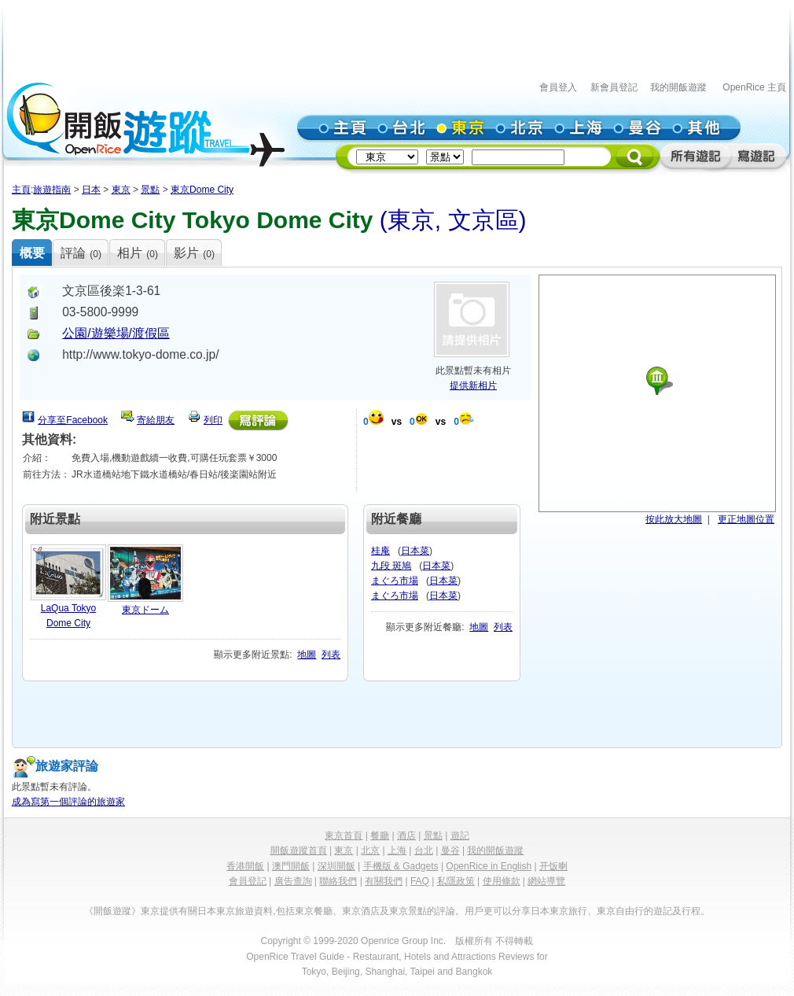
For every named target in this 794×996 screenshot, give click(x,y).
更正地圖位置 (746, 519)
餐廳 (379, 835)
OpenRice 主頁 (754, 87)
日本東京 (216, 911)
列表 (331, 654)
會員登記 (248, 881)
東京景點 (408, 911)
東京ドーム (145, 609)
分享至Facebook (73, 420)
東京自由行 (620, 911)
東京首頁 (343, 835)
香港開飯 (245, 866)
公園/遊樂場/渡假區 (116, 333)
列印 (213, 420)
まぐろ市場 (394, 580)
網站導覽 (546, 881)
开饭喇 (553, 866)
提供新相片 (473, 385)
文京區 (483, 220)
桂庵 (380, 550)
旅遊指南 (52, 189)
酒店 (406, 835)
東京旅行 (568, 911)
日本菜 (415, 550)
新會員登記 (614, 87)
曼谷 (450, 850)
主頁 (21, 189)
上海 (397, 850)
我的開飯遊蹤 (678, 87)
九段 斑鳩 (391, 565)
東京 (121, 189)
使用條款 (501, 881)
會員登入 (558, 87)
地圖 (306, 654)
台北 (423, 850)
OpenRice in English (488, 866)
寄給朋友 (156, 420)
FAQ (419, 881)
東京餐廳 (314, 911)
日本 (91, 189)
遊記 (459, 835)
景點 (150, 189)
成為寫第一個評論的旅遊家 (68, 801)
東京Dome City (202, 189)
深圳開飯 (336, 866)
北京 (370, 850)
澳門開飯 (291, 866)
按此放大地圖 (673, 519)
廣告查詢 (293, 881)
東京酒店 (361, 911)
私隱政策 (456, 881)
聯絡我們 (338, 881)
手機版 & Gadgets (401, 866)
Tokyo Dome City (277, 220)
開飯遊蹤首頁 (298, 850)
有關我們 (384, 881)
